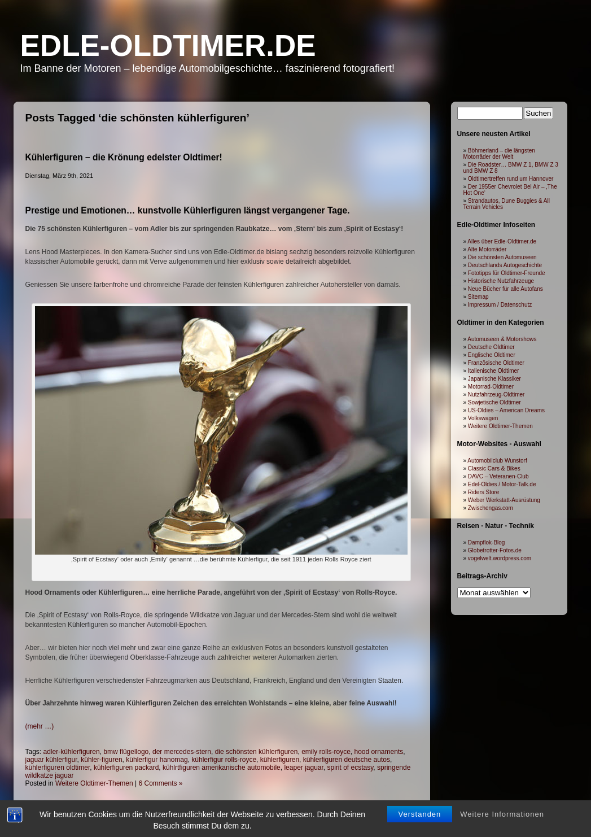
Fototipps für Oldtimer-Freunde (506, 273)
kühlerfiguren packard (126, 767)
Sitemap (478, 297)
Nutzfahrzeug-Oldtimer (496, 394)
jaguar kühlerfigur (51, 760)
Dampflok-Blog (486, 542)
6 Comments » (161, 783)
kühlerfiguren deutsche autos (346, 760)
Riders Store (484, 492)
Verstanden (420, 820)
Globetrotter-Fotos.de (495, 550)
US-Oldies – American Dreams (506, 410)
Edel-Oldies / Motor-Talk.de (502, 484)
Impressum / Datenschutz (500, 305)
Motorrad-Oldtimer (491, 386)
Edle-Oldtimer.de (168, 45)
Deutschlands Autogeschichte (505, 265)
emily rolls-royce (326, 752)
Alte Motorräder (486, 249)
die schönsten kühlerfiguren (256, 752)
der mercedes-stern (181, 752)
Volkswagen (483, 418)
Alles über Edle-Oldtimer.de (501, 241)
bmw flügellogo (125, 752)
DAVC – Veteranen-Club (498, 476)
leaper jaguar (303, 767)
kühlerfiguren (279, 760)
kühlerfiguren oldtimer (57, 767)
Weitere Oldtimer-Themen (94, 783)
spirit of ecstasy (350, 767)
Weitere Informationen (502, 820)
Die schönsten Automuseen (502, 257)
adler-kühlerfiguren (71, 752)
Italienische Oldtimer (493, 371)
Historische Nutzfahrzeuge (501, 281)
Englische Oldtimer (491, 355)
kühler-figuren (101, 760)
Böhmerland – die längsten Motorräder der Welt (499, 153)
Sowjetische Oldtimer (494, 402)
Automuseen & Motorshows (501, 339)
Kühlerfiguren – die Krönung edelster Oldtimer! (123, 157)
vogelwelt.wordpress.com (499, 558)
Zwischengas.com (490, 508)
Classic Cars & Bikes (494, 468)
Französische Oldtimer (496, 363)
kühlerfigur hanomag (156, 760)
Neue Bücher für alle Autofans (505, 289)
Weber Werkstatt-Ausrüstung (504, 500)
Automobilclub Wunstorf (497, 460)
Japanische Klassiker (494, 379)
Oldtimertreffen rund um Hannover (511, 179)
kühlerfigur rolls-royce (223, 760)
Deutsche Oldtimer (491, 347)
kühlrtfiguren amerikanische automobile (222, 767)
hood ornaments (378, 752)
